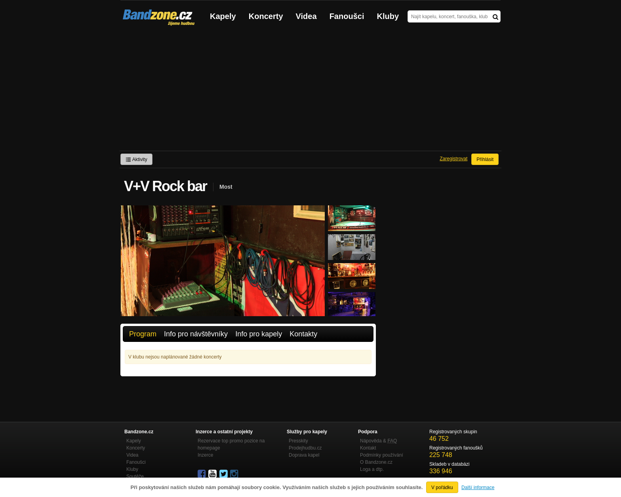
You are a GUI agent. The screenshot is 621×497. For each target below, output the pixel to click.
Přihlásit (484, 159)
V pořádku (442, 487)
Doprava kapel (304, 455)
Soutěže (135, 476)
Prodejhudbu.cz (305, 448)
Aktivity (136, 159)
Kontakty (303, 334)
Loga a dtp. (372, 469)
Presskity (298, 441)
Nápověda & (378, 441)
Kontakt (368, 448)
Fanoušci (347, 16)
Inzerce (205, 455)
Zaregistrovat (453, 158)
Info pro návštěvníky (196, 334)
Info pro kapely (258, 334)
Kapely (223, 16)
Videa (306, 16)
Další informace (477, 487)
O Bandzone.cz (376, 462)
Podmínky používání (381, 455)
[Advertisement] (310, 91)
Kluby (388, 16)
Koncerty (266, 16)
